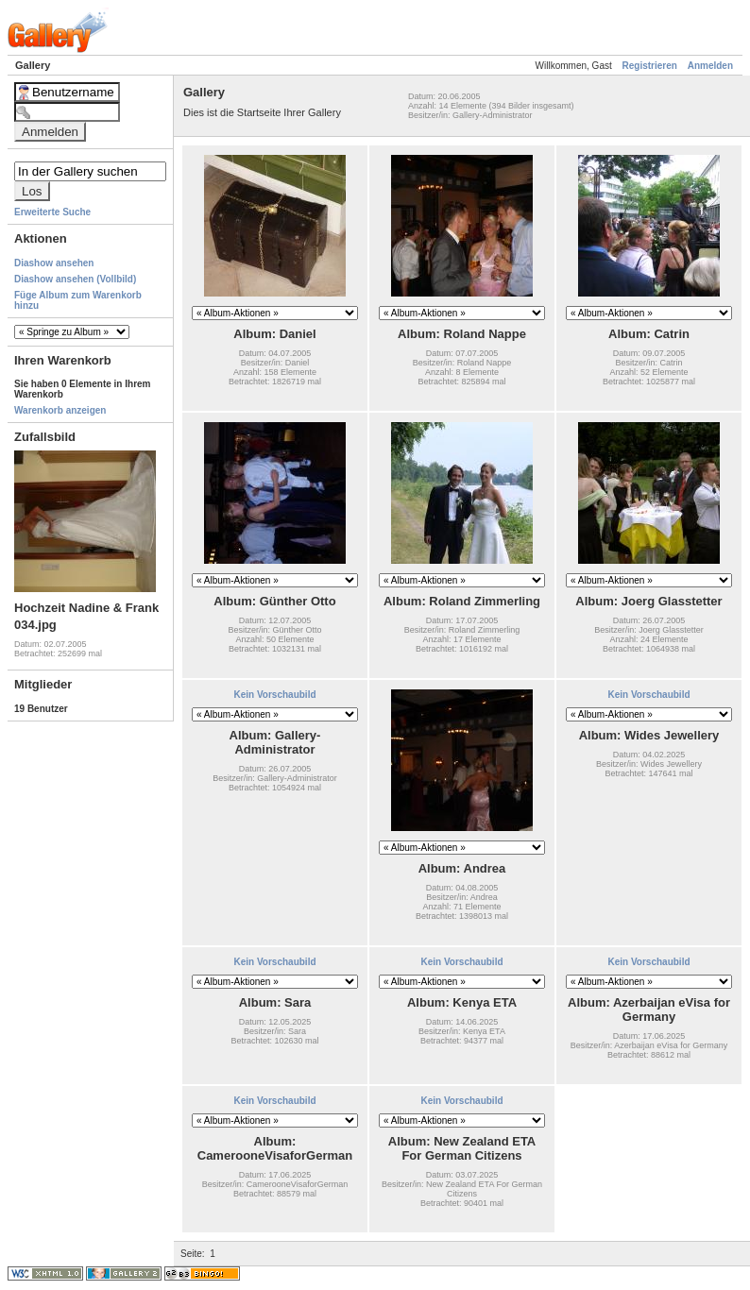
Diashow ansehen (54, 263)
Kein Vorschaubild (274, 694)
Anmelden (710, 65)
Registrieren (649, 65)
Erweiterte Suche (52, 212)
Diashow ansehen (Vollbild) (75, 279)
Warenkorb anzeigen (60, 410)
